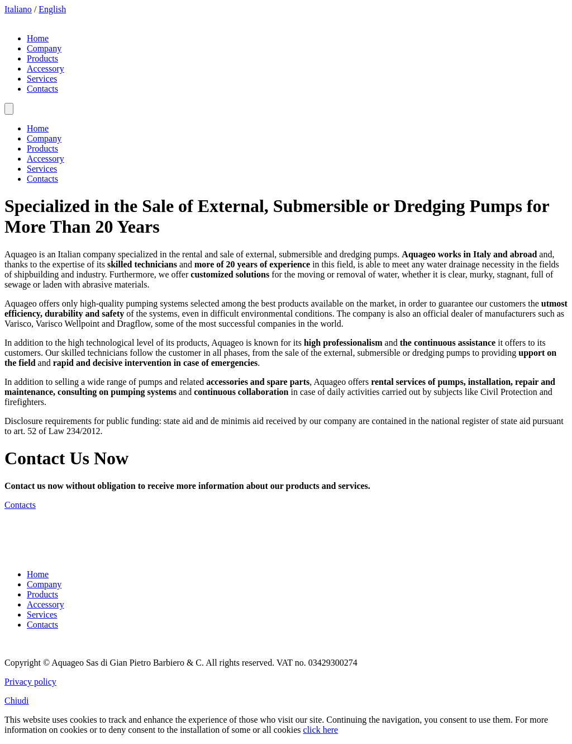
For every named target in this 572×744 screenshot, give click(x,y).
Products (42, 58)
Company (44, 48)
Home (38, 38)
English (52, 9)
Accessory (45, 68)
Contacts (42, 88)
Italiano (18, 9)
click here (321, 729)
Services (42, 78)
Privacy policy (30, 681)
